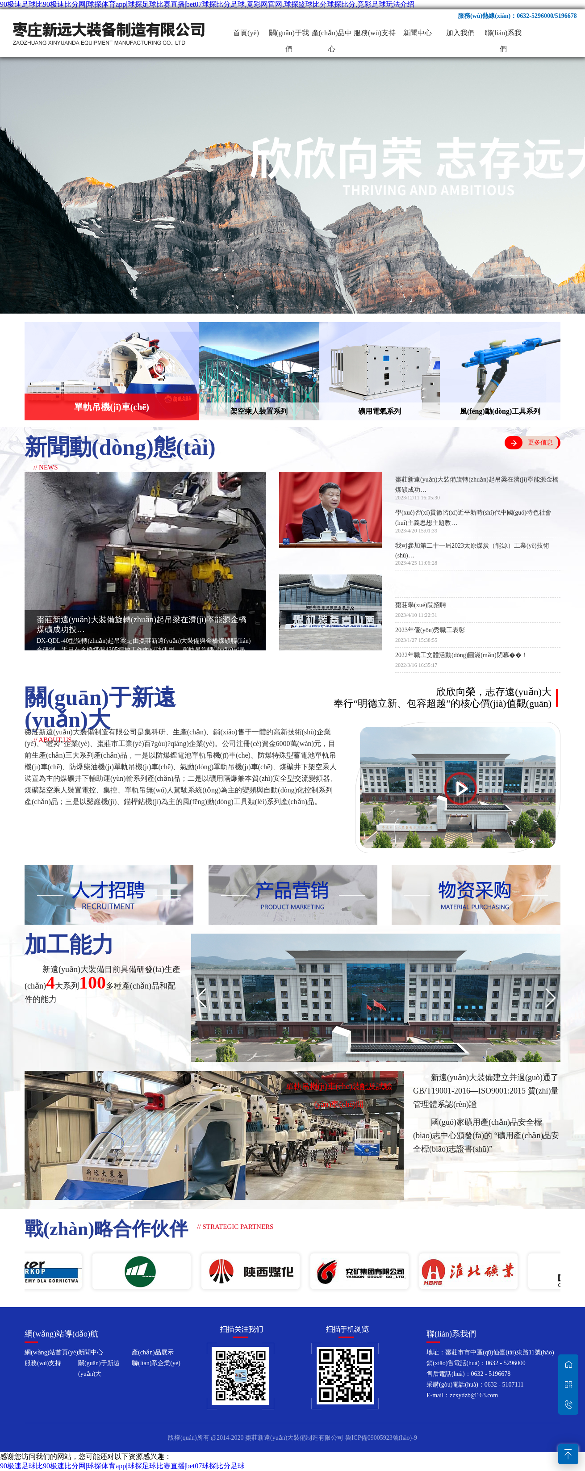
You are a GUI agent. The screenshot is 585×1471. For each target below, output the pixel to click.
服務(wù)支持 (375, 33)
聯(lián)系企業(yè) (156, 1363)
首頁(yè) (246, 33)
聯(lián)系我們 (503, 35)
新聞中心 (417, 33)
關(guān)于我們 (289, 35)
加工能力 (69, 944)
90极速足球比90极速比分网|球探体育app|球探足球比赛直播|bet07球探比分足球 (122, 1466)
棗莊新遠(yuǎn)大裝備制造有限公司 (109, 33)
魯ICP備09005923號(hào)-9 (381, 1437)
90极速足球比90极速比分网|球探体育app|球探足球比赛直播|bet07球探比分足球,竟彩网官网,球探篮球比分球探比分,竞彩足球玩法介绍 (207, 4)
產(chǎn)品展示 (153, 1352)
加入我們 (460, 33)
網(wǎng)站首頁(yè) (51, 1352)
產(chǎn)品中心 (332, 35)
